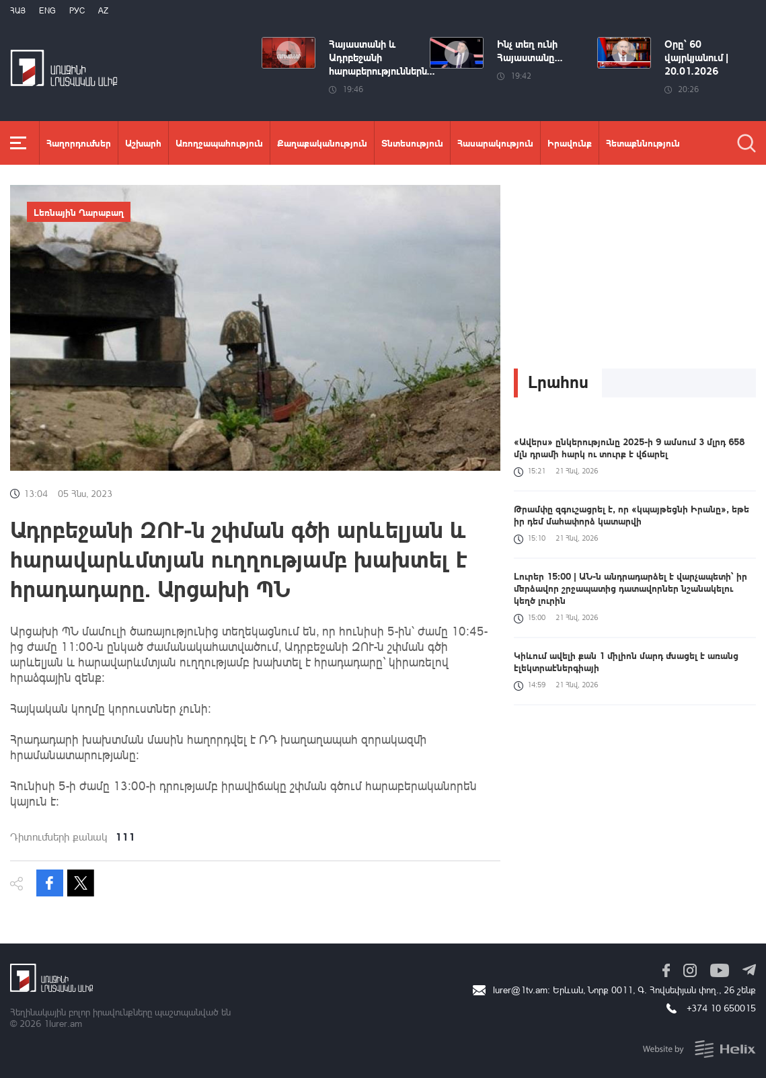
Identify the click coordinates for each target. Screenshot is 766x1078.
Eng (47, 10)
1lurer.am (63, 1023)
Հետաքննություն (643, 143)
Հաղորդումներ (78, 143)
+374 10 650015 (721, 1007)
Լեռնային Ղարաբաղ (79, 212)
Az (103, 10)
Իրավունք (569, 143)
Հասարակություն (495, 143)
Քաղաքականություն (322, 143)
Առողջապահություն (219, 143)
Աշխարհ (143, 143)
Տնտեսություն (412, 143)
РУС (77, 10)
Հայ (18, 10)
